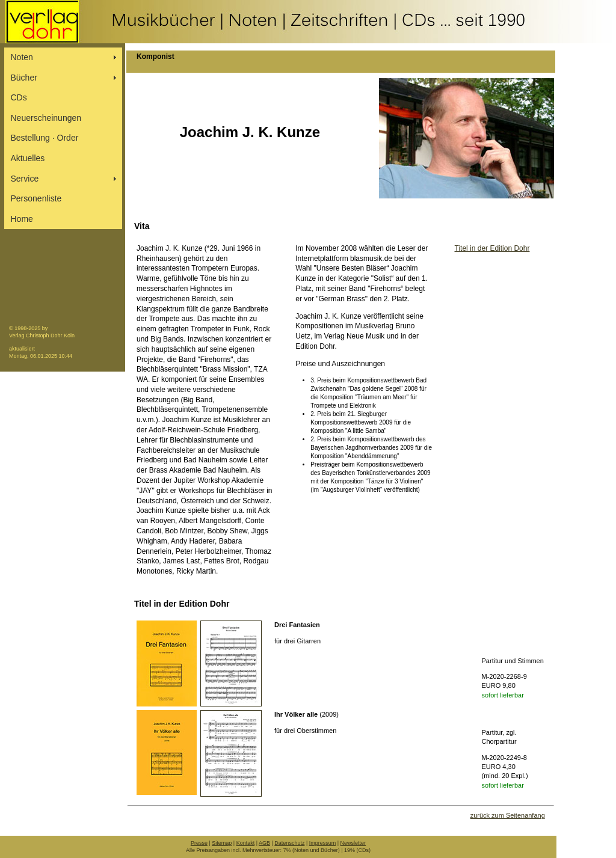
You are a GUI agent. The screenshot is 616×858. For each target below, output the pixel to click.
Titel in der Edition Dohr (492, 248)
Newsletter (353, 843)
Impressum (322, 843)
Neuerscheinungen (46, 118)
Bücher (24, 77)
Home (22, 219)
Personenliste (36, 198)
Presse (199, 843)
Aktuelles (28, 158)
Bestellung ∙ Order (45, 137)
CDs (19, 97)
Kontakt (245, 843)
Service (25, 178)
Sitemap (222, 843)
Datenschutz (289, 843)
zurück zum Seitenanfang (507, 815)
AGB (264, 843)
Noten (22, 57)
